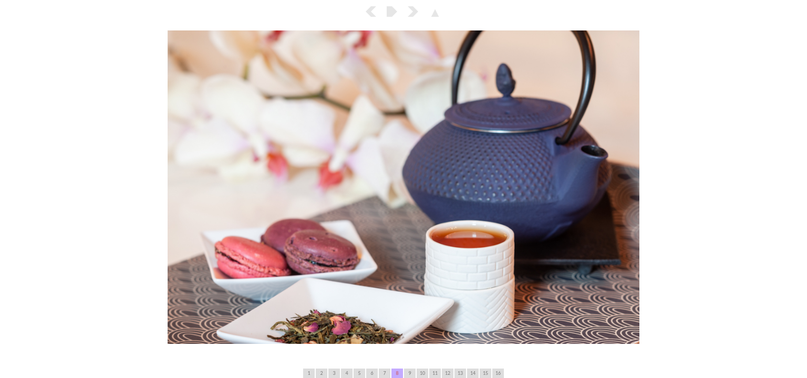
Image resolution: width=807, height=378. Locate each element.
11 (435, 373)
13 (460, 373)
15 (485, 373)
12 (447, 373)
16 (498, 373)
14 (472, 373)
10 (422, 373)
